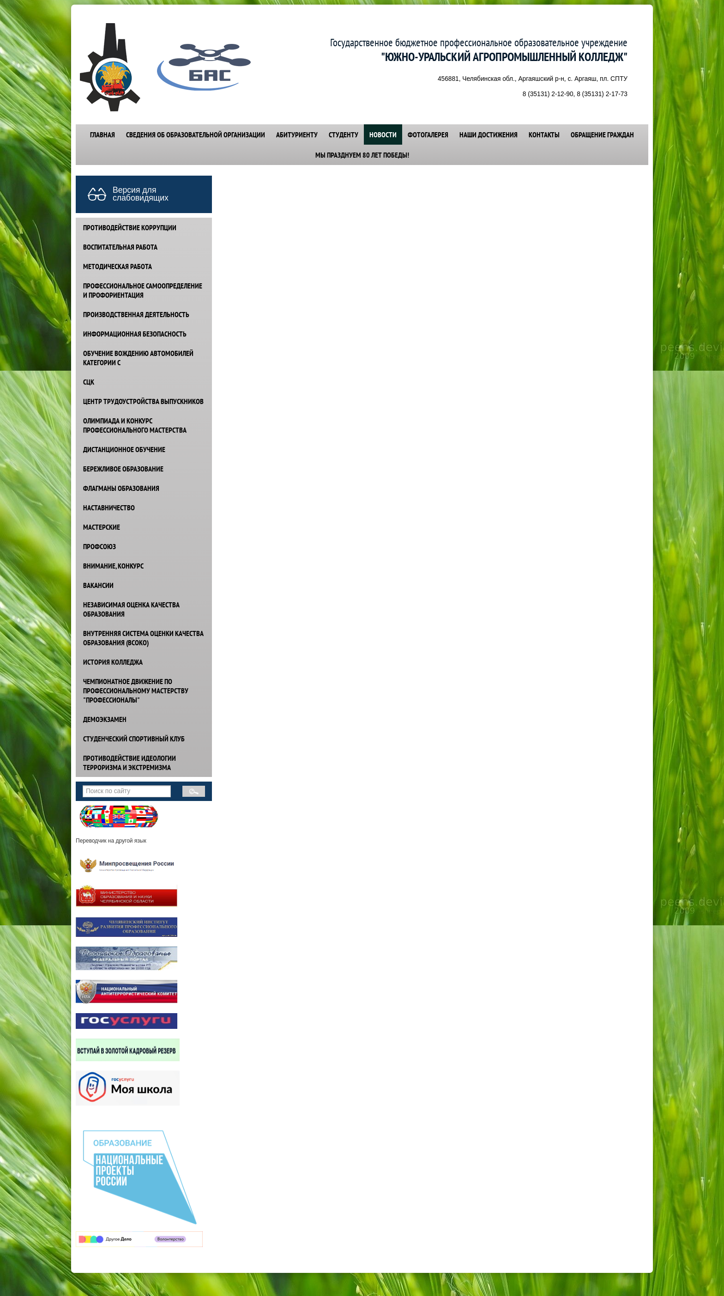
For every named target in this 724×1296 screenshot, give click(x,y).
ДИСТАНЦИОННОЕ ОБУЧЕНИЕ (124, 449)
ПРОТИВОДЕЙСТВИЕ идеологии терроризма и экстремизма (129, 762)
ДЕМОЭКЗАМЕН (105, 719)
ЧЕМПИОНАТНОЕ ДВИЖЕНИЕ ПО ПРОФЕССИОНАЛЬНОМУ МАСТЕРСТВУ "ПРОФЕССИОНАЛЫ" (135, 690)
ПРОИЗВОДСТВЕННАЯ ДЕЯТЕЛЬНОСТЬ (136, 314)
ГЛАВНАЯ (102, 134)
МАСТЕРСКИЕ (101, 527)
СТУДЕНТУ (343, 134)
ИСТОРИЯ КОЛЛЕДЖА (113, 661)
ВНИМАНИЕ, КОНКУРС (113, 565)
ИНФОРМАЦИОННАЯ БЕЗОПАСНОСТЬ (135, 333)
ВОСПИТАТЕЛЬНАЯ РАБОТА (120, 246)
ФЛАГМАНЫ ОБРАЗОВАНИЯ (121, 488)
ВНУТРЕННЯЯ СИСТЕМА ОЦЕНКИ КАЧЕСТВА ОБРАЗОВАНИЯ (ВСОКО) (143, 638)
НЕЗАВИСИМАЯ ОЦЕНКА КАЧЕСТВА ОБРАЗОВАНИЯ (131, 609)
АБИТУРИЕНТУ (297, 134)
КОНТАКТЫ (544, 134)
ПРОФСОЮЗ (99, 546)
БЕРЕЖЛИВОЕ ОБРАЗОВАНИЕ (123, 468)
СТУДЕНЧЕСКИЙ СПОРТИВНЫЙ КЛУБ (134, 738)
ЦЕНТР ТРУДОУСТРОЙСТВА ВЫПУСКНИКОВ (143, 401)
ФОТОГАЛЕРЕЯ (428, 134)
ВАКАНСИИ (98, 585)
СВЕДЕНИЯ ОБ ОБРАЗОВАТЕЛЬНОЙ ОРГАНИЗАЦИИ (195, 134)
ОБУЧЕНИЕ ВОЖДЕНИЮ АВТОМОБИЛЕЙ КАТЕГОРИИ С (138, 357)
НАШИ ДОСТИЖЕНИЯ (488, 134)
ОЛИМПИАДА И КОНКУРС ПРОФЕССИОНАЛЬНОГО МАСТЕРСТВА (135, 425)
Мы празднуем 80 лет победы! (362, 154)
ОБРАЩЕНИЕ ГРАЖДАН (602, 134)
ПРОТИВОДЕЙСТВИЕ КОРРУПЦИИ (129, 227)
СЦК (88, 381)
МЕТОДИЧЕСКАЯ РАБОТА (117, 266)
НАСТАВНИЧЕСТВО (109, 507)
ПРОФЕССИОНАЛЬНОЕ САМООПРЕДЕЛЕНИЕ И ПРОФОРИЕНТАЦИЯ (142, 290)
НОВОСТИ (383, 134)
